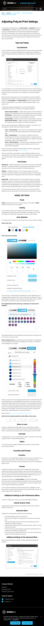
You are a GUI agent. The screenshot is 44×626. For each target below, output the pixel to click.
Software (9, 13)
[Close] (41, 617)
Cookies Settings (15, 623)
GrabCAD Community (8, 591)
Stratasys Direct (6, 589)
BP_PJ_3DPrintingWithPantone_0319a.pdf (20, 413)
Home (3, 13)
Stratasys (4, 587)
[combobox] (20, 9)
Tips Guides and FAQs (27, 13)
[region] (22, 620)
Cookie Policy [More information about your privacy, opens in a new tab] (15, 619)
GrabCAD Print (16, 13)
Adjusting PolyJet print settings (9, 14)
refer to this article (22, 150)
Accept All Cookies (27, 623)
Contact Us (6, 601)
